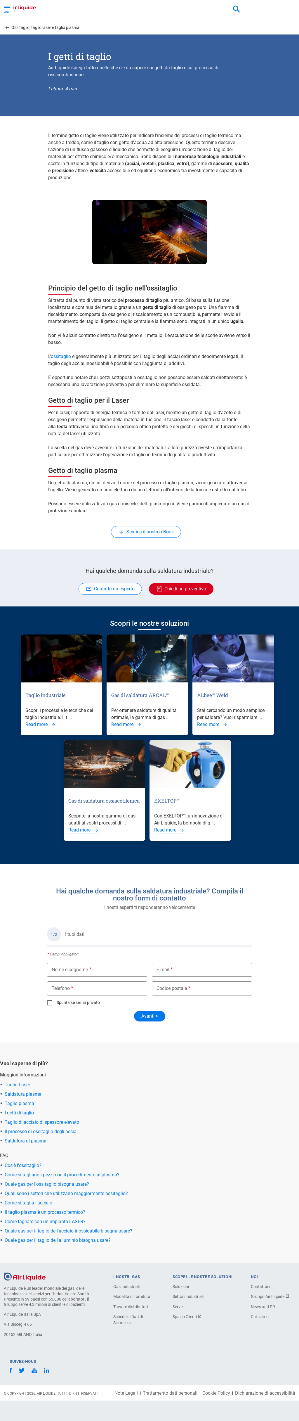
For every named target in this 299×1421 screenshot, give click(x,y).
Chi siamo (260, 1316)
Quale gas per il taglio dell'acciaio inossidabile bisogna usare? (68, 1231)
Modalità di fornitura (131, 1296)
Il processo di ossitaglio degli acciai (41, 1131)
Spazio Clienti (187, 1316)
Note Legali (126, 1393)
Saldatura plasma (23, 1094)
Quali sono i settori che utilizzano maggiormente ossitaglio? (66, 1193)
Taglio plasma (19, 1103)
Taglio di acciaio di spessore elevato (42, 1122)
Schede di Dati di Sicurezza (128, 1319)
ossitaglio (61, 356)
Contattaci (260, 1286)
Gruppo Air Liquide (270, 1296)
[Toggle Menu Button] (7, 9)
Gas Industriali (126, 1286)
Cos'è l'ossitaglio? (23, 1165)
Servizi (178, 1306)
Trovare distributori (130, 1306)
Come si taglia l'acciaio (28, 1203)
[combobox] (236, 9)
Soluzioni (181, 1286)
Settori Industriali (188, 1296)
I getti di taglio (19, 1113)
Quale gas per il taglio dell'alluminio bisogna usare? (58, 1240)
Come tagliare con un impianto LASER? (45, 1221)
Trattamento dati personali (170, 1393)
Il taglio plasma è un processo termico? (45, 1212)
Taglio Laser (17, 1085)
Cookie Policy (216, 1393)
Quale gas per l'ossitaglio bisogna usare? (47, 1184)
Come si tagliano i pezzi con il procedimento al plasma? (62, 1175)
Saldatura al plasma (25, 1141)
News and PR (263, 1306)
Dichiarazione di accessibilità (265, 1393)
